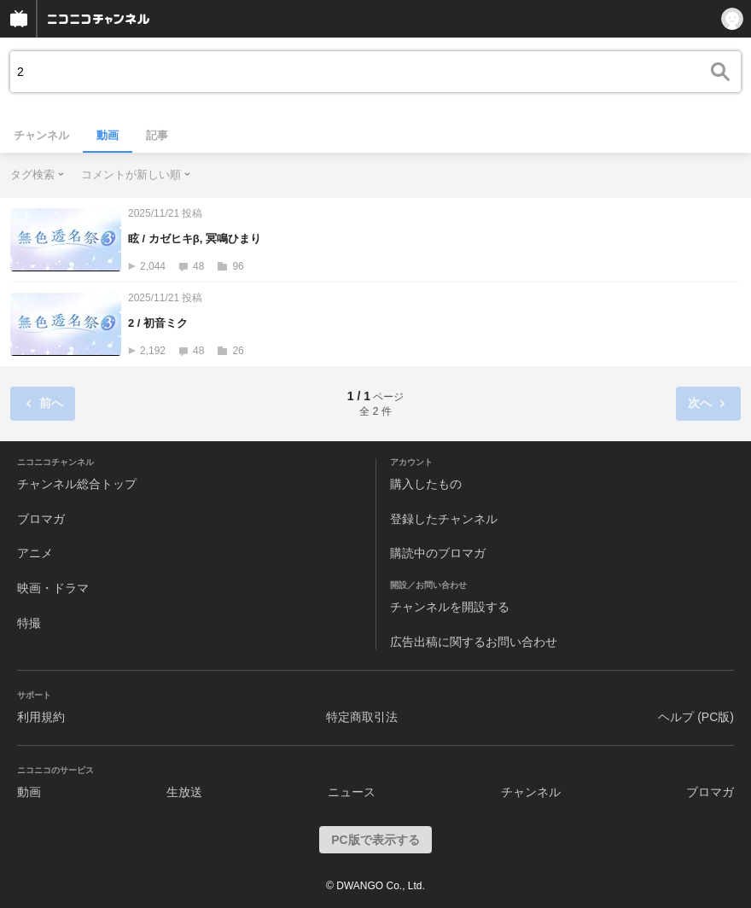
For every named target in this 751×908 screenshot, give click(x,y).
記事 (157, 135)
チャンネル (41, 135)
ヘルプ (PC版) (696, 717)
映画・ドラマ (53, 588)
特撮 (29, 623)
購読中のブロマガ (438, 553)
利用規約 (41, 717)
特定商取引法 (362, 717)
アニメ (35, 553)
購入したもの (426, 484)
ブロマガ (41, 519)
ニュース (352, 792)
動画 (107, 135)
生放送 (184, 792)
